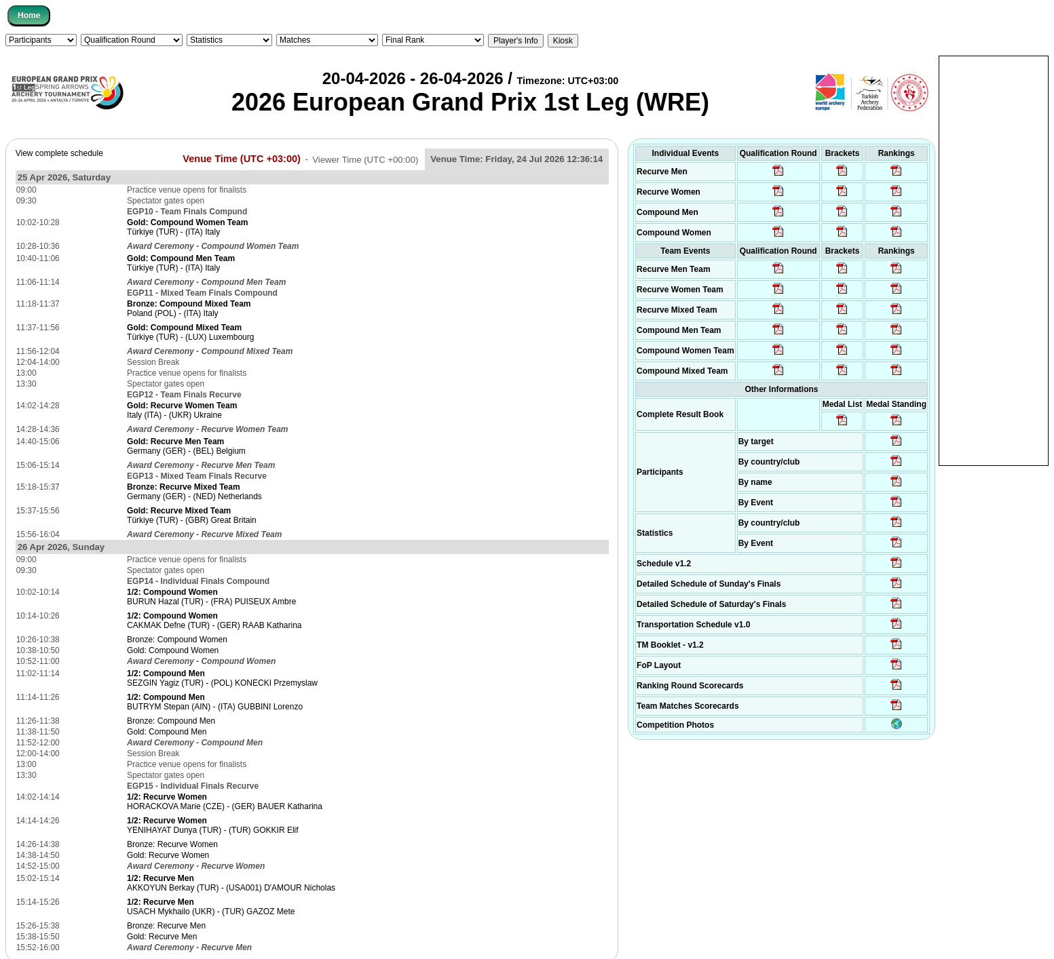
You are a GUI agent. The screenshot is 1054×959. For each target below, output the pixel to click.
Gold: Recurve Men (162, 936)
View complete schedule (59, 153)
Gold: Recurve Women (168, 855)
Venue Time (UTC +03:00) (242, 158)
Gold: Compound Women (173, 650)
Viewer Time (365, 159)
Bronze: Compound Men (171, 721)
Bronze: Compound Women (177, 639)
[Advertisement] (993, 259)
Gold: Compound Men (166, 732)
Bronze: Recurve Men (166, 926)
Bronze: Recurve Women (172, 844)
